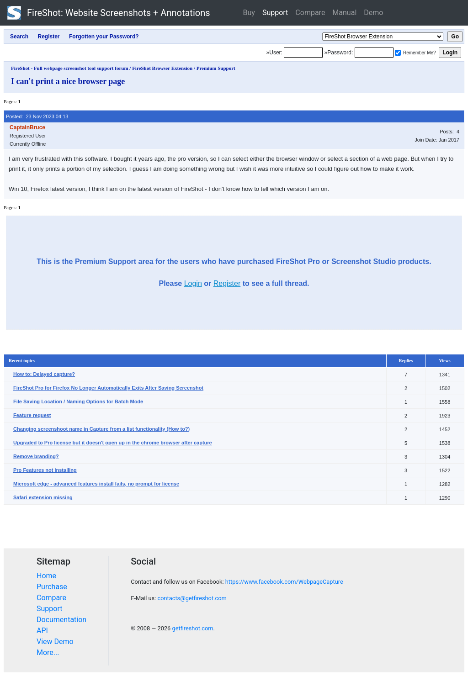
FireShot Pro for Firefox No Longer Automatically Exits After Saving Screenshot (108, 388)
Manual (344, 12)
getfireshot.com (192, 628)
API (42, 630)
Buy (249, 12)
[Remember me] (398, 53)
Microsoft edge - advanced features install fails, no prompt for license (96, 483)
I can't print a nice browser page (68, 81)
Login (193, 283)
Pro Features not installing (45, 470)
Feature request (32, 415)
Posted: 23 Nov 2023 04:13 (37, 116)
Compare (310, 12)
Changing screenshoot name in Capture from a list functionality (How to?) (101, 429)
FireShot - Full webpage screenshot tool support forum (69, 68)
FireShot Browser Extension (162, 68)
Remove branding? (36, 456)
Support (275, 12)
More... (48, 652)
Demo (373, 12)
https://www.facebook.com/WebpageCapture (284, 581)
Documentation (61, 619)
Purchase (52, 586)
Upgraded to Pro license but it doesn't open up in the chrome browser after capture (112, 442)
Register (227, 283)
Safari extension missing (43, 497)
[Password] (374, 53)
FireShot (108, 13)
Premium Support (216, 68)
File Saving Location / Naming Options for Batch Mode (78, 401)
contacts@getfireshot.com (191, 598)
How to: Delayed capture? (44, 374)
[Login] (303, 53)
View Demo (55, 641)
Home (46, 575)
